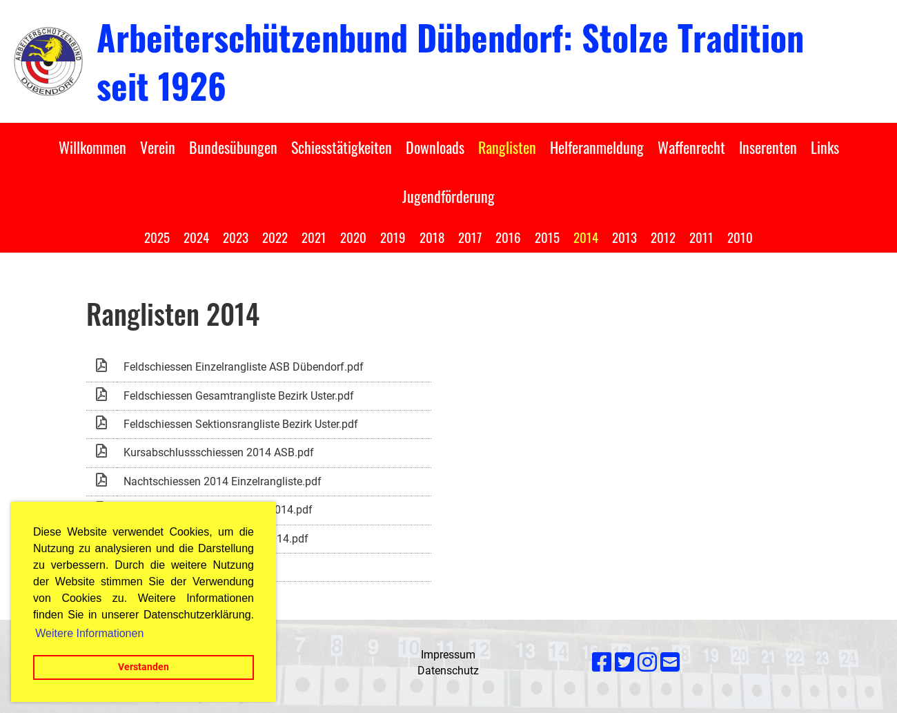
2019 (393, 236)
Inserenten (768, 147)
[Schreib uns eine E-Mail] (670, 662)
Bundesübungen (233, 147)
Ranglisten (507, 147)
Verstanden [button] (143, 667)
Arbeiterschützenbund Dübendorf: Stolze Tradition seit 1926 (450, 60)
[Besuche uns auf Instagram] (647, 662)
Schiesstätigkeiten (341, 147)
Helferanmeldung (597, 147)
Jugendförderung (448, 196)
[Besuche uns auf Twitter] (624, 662)
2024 (196, 236)
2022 (275, 236)
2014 (585, 236)
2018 (432, 236)
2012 (663, 236)
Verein (157, 147)
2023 (235, 236)
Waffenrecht (691, 147)
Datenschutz (448, 670)
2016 (508, 236)
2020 (353, 236)
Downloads (435, 147)
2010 (740, 236)
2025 (157, 236)
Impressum (448, 654)
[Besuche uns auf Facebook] (601, 662)
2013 (624, 236)
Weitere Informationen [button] (89, 633)
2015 (547, 236)
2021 (314, 236)
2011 (701, 236)
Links (825, 147)
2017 (470, 236)
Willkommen (92, 147)
